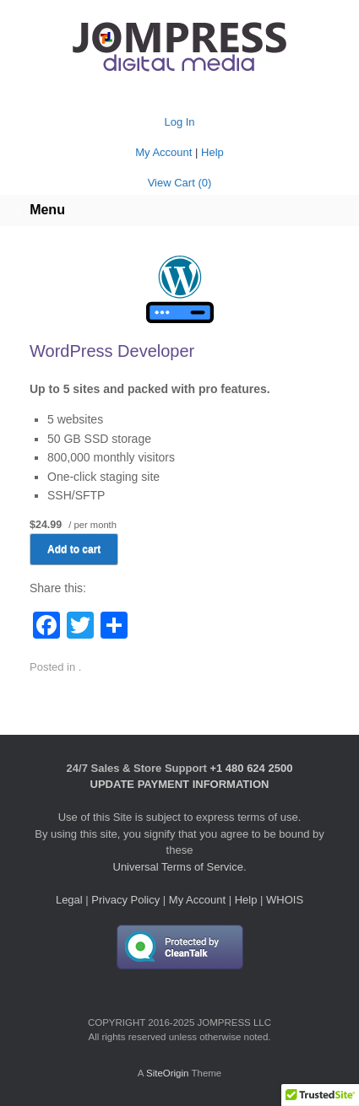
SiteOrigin (167, 1073)
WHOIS (284, 899)
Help (212, 152)
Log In (179, 122)
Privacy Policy (125, 899)
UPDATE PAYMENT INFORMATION (179, 784)
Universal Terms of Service (178, 867)
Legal (69, 899)
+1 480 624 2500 (250, 768)
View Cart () (180, 182)
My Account (163, 152)
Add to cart (74, 549)
